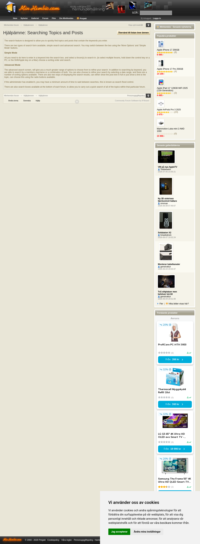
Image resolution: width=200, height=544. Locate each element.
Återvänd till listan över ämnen (133, 32)
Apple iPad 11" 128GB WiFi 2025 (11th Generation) (172, 89)
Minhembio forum (11, 96)
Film (54, 18)
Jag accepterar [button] (119, 531)
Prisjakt (82, 18)
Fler (160, 303)
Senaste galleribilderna (168, 145)
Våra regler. (66, 540)
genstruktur (164, 266)
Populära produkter (166, 36)
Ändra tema (13, 101)
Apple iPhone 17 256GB (168, 50)
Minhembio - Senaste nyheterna (174, 27)
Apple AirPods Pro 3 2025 (169, 109)
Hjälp (38, 101)
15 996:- (161, 136)
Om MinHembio (66, 18)
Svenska (27, 101)
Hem (15, 18)
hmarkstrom (164, 235)
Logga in (157, 18)
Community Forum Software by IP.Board (132, 101)
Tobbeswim (164, 169)
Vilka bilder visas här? (177, 303)
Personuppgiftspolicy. (84, 540)
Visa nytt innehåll (135, 25)
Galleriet (35, 18)
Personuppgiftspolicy (136, 96)
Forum (45, 18)
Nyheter (24, 18)
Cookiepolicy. (53, 540)
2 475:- (160, 114)
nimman (163, 203)
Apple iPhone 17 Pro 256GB (170, 69)
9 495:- (160, 55)
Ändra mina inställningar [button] (147, 531)
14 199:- (161, 74)
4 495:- (160, 95)
